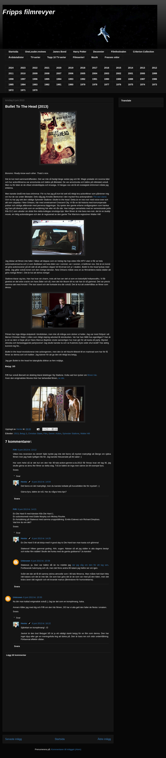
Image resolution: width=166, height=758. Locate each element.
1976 (118, 84)
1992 (82, 79)
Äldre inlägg (104, 739)
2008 (46, 73)
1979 (82, 84)
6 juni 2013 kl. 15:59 (40, 561)
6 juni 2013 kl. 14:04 (41, 482)
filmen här (92, 375)
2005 (82, 73)
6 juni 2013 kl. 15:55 (32, 597)
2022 (34, 67)
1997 (22, 79)
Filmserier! (79, 57)
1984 (22, 84)
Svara (15, 470)
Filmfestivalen (118, 51)
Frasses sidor (112, 57)
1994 (58, 79)
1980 (70, 84)
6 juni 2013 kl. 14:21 (27, 509)
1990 (106, 79)
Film (46, 433)
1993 (70, 79)
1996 (34, 79)
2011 (11, 73)
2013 (142, 67)
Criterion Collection (143, 51)
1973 (154, 84)
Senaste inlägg (13, 739)
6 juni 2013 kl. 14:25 (41, 538)
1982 (46, 84)
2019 (70, 67)
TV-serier (35, 57)
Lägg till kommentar (16, 655)
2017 (94, 67)
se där (61, 378)
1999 (154, 73)
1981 (58, 84)
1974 (142, 84)
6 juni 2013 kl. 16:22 (41, 623)
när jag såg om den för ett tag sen (90, 565)
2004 (94, 73)
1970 (34, 90)
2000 (142, 73)
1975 (130, 84)
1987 (142, 79)
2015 (118, 67)
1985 (11, 84)
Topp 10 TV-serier (56, 57)
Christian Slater (35, 433)
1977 (106, 84)
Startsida (13, 51)
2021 (46, 67)
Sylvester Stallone (71, 433)
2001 (130, 73)
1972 (11, 90)
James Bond (59, 51)
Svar (18, 476)
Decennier (98, 51)
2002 (118, 73)
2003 (106, 73)
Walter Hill (85, 433)
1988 (130, 79)
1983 (34, 84)
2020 (58, 67)
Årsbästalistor (16, 57)
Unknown (25, 561)
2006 (70, 73)
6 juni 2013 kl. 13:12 (27, 450)
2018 (82, 67)
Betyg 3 (23, 433)
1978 (94, 84)
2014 (130, 67)
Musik (94, 57)
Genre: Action (55, 433)
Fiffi (15, 450)
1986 (154, 79)
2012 (154, 67)
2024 (11, 67)
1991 (94, 79)
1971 (22, 90)
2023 (22, 67)
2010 (22, 73)
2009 (34, 73)
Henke (24, 482)
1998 (11, 79)
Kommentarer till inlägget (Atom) (66, 749)
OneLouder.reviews (35, 51)
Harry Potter (79, 51)
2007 (58, 73)
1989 (118, 79)
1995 (46, 79)
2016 (106, 67)
